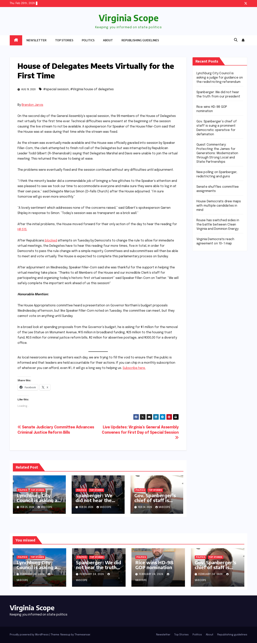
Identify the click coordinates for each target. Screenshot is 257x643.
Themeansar (82, 634)
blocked (50, 240)
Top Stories (64, 40)
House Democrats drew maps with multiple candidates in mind (218, 206)
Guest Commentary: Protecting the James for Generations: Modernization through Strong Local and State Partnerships (217, 153)
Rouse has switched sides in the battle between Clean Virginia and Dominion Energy (217, 225)
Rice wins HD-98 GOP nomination (154, 564)
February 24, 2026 (92, 574)
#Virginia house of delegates (92, 89)
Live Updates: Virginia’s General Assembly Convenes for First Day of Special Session (140, 432)
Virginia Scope (128, 17)
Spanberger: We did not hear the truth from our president (94, 502)
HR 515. (22, 229)
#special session (56, 89)
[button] (236, 40)
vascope (45, 507)
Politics (88, 40)
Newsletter (36, 40)
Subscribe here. (134, 368)
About (108, 40)
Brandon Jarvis (32, 105)
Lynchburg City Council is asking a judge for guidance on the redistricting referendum (219, 78)
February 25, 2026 (32, 574)
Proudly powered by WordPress (29, 634)
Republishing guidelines (140, 40)
